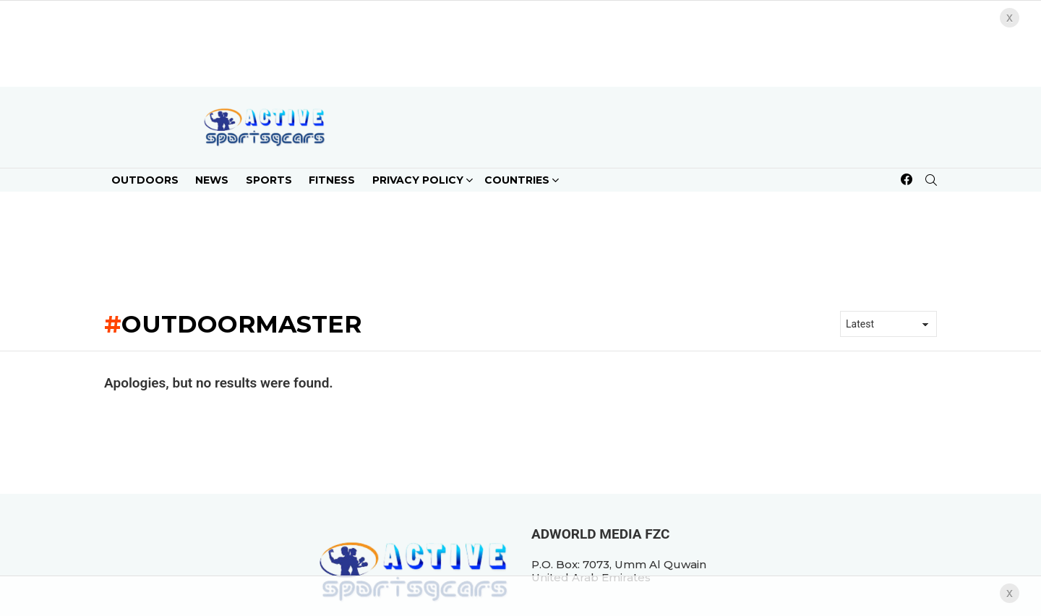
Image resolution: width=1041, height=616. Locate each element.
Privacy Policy (417, 182)
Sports (269, 180)
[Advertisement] (520, 246)
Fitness (332, 180)
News (211, 180)
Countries (516, 182)
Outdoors (145, 180)
